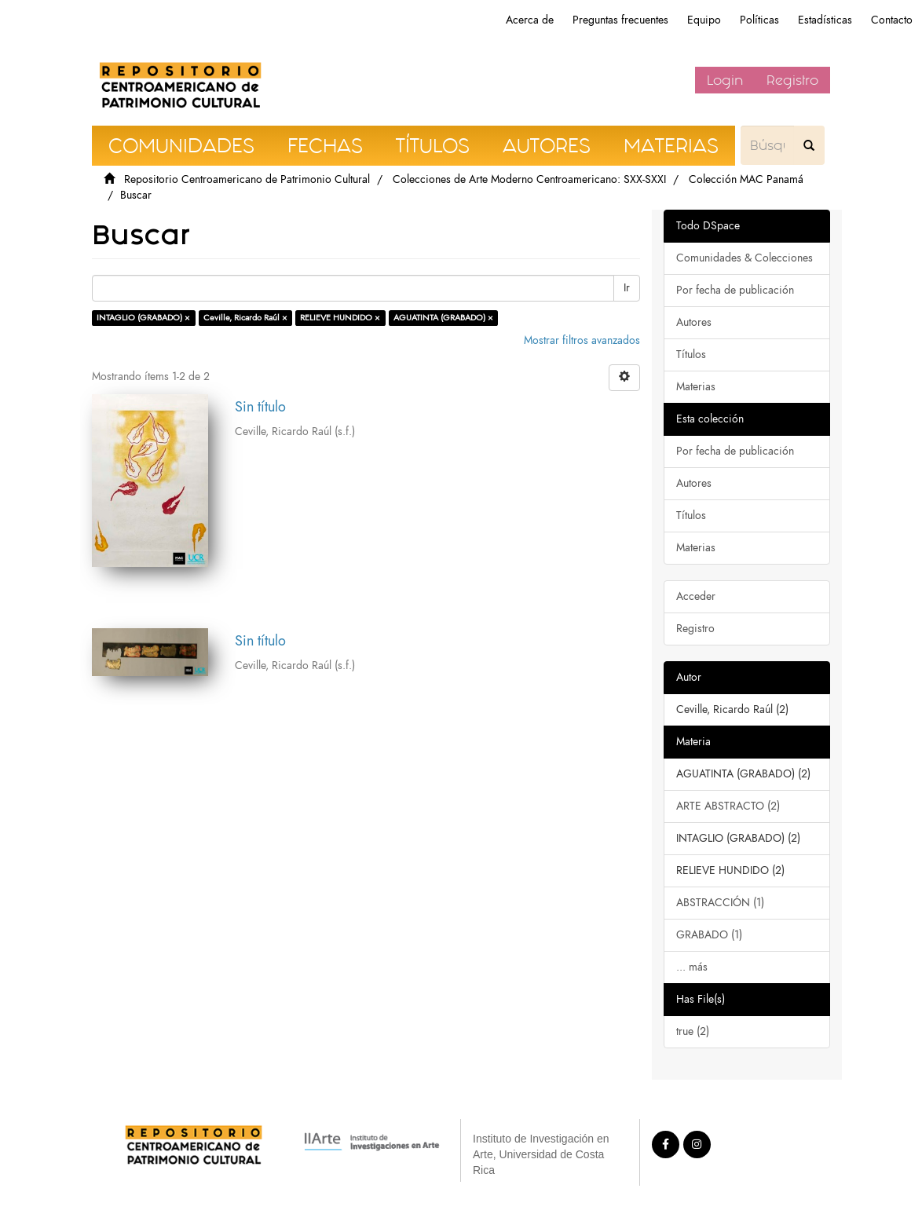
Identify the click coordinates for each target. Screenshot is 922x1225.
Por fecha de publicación (735, 290)
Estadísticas (825, 20)
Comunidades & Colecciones (744, 257)
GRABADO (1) (709, 934)
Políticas (759, 20)
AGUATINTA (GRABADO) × (443, 318)
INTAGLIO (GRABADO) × (143, 318)
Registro (792, 80)
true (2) (692, 1031)
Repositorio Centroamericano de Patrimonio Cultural (247, 179)
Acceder (695, 596)
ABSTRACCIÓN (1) (720, 902)
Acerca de (530, 20)
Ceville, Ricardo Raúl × (245, 318)
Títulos (691, 354)
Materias (695, 386)
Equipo (704, 20)
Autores (694, 322)
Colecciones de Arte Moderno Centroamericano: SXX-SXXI (529, 179)
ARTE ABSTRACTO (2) (728, 806)
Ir (627, 287)
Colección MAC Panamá (746, 179)
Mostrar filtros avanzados (582, 340)
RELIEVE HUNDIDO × (340, 318)
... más (692, 967)
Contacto (892, 20)
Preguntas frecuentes (620, 20)
